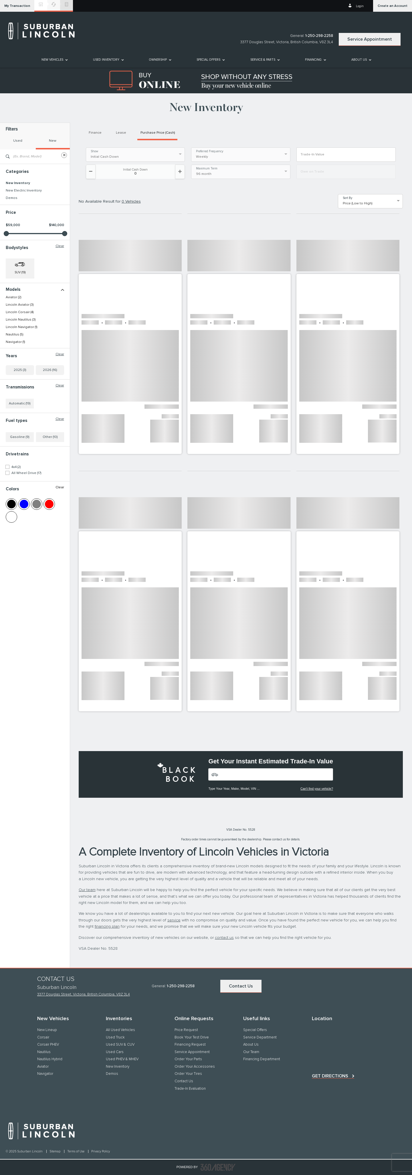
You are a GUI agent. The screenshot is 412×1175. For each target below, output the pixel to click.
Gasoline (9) (19, 437)
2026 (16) (50, 370)
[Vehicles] (270, 774)
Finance (95, 133)
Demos (11, 198)
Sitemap (55, 1151)
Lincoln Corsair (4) (19, 312)
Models (35, 289)
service (174, 920)
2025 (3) (20, 370)
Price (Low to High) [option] (357, 203)
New (52, 141)
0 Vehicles (131, 202)
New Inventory (18, 183)
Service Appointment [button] (369, 39)
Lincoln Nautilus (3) (20, 319)
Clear (60, 246)
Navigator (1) (15, 342)
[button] (17, 6)
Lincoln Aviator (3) (19, 305)
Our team (87, 890)
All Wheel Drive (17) (26, 473)
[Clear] (64, 155)
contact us (224, 938)
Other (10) (50, 437)
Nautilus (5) (14, 334)
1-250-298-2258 (319, 36)
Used (17, 141)
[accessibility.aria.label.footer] (218, 1167)
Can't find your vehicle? (316, 788)
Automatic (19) (19, 403)
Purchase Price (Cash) (157, 133)
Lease (121, 133)
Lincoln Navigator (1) (21, 327)
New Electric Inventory (24, 190)
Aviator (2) (13, 297)
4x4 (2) (16, 467)
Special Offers (208, 59)
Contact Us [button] (241, 986)
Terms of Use (76, 1151)
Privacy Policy (100, 1151)
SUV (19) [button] (20, 272)
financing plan (107, 927)
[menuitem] (54, 60)
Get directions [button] (330, 1076)
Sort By (347, 198)
